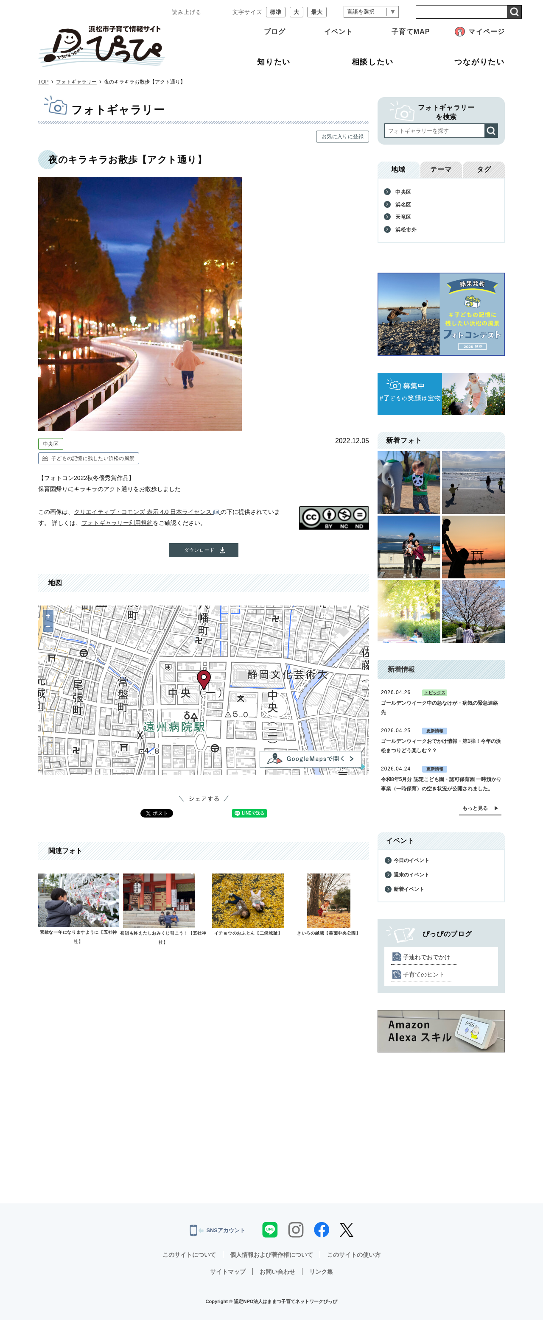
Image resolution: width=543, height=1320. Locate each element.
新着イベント (409, 889)
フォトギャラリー (76, 82)
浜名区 (403, 205)
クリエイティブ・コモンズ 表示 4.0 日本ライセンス (147, 511)
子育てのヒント (424, 974)
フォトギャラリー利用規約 (117, 522)
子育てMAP (411, 31)
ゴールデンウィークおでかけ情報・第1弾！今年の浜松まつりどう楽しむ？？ (441, 745)
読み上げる (187, 12)
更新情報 (434, 730)
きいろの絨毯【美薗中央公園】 (329, 933)
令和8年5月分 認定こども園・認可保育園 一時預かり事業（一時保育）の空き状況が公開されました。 (441, 784)
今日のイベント (411, 860)
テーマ (441, 169)
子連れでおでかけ (427, 957)
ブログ (274, 31)
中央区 (51, 444)
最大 (317, 12)
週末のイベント (411, 875)
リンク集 (321, 1271)
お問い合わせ (277, 1271)
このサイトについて (189, 1254)
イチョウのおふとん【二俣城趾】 (248, 933)
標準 (276, 12)
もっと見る (475, 808)
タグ (484, 169)
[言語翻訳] (371, 12)
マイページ (486, 31)
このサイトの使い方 (354, 1254)
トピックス (434, 692)
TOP (43, 82)
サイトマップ (228, 1271)
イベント (338, 31)
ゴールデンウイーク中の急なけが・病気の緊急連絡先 (439, 707)
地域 (398, 169)
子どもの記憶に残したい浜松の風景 (92, 458)
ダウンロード (199, 550)
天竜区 (403, 217)
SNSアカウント (217, 1230)
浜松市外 (406, 230)
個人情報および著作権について (271, 1254)
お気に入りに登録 (343, 137)
